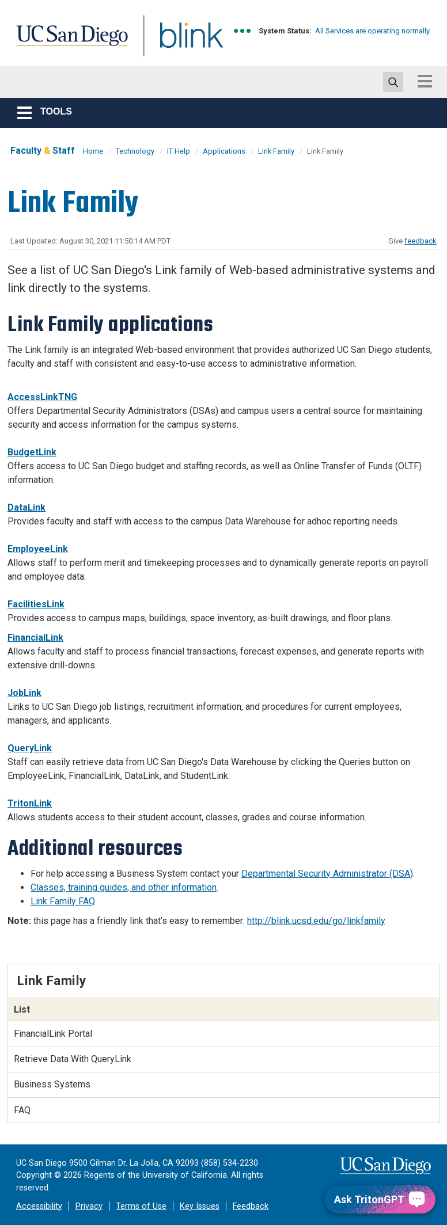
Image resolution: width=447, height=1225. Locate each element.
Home (93, 151)
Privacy (89, 1206)
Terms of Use (141, 1206)
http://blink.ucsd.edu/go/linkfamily (316, 920)
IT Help (178, 151)
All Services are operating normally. (373, 30)
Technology (135, 151)
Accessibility (39, 1206)
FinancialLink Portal (53, 1033)
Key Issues (199, 1206)
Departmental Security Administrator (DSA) (327, 873)
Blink (180, 42)
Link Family (276, 151)
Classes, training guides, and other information (124, 887)
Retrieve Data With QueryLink (72, 1058)
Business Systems (52, 1084)
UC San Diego (68, 42)
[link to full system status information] (243, 31)
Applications (224, 151)
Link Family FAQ (63, 901)
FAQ (22, 1110)
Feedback (250, 1206)
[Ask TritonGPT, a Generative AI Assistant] (379, 1199)
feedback (420, 241)
